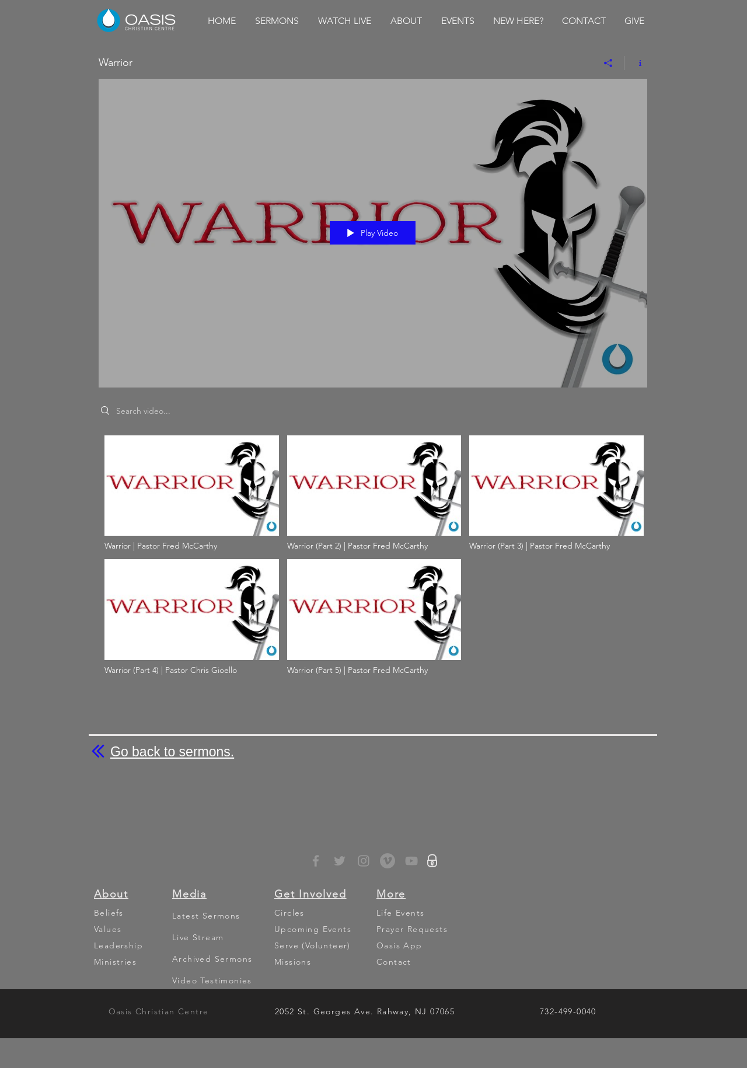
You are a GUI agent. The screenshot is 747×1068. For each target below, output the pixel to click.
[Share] (608, 63)
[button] (276, 21)
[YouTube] (411, 860)
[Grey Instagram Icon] (363, 860)
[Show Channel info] (635, 63)
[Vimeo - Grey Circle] (387, 860)
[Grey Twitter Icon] (339, 860)
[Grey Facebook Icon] (315, 860)
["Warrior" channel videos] (373, 558)
